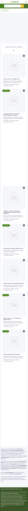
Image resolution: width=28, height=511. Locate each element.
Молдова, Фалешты (8, 85)
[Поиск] (12, 6)
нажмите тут (7, 506)
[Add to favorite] (24, 56)
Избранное (5, 10)
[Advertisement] (14, 27)
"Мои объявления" (17, 479)
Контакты (13, 509)
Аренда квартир (15, 84)
